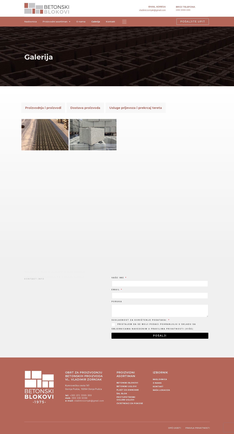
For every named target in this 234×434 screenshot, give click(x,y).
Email (116, 289)
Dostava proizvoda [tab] (85, 108)
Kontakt (110, 21)
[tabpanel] (117, 181)
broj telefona (185, 6)
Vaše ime (118, 278)
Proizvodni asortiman (56, 21)
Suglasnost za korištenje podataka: (139, 320)
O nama (80, 21)
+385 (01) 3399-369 (81, 395)
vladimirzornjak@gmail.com (152, 10)
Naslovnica (30, 21)
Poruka (116, 301)
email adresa (157, 6)
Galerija (95, 21)
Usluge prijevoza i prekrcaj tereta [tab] (135, 108)
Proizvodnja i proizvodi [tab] (43, 108)
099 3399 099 (183, 10)
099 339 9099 (80, 398)
